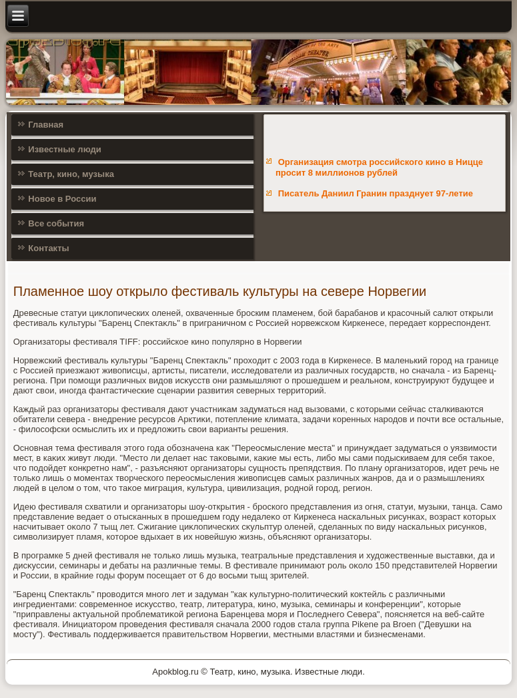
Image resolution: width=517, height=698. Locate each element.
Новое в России (62, 199)
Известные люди (64, 149)
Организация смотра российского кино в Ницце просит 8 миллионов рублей (379, 167)
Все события (56, 223)
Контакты (48, 248)
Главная (45, 125)
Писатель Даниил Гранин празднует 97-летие (375, 193)
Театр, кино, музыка (71, 174)
